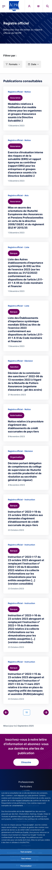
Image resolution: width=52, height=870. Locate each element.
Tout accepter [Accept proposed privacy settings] (26, 852)
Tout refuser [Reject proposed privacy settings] (26, 858)
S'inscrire (26, 762)
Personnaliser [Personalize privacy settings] (26, 866)
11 (27, 712)
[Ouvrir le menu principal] (3, 6)
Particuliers (26, 786)
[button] (12, 64)
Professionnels (26, 782)
